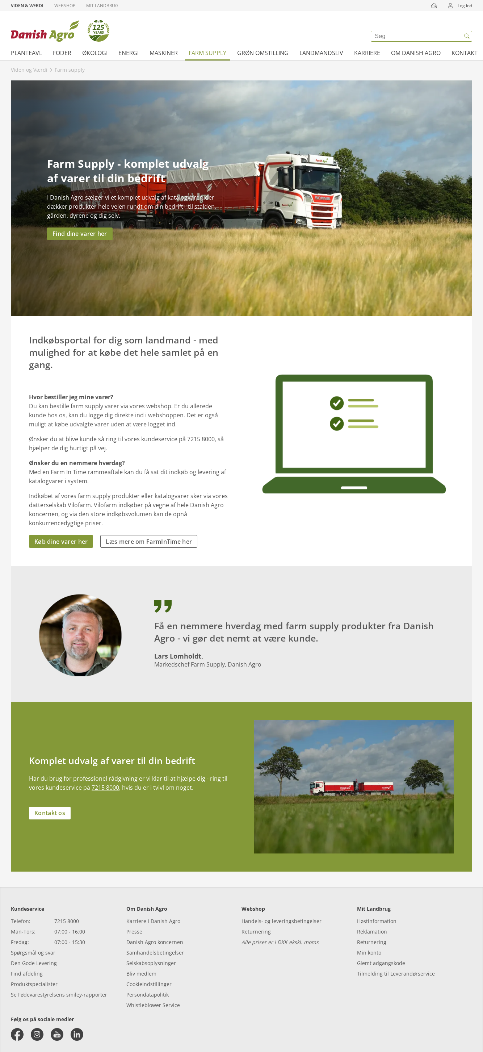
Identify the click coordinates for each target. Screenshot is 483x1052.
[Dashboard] (60, 30)
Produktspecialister (34, 984)
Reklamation (372, 931)
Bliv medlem (141, 973)
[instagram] (37, 1034)
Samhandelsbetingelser (155, 952)
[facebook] (17, 1034)
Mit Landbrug (102, 6)
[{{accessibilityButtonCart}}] (434, 5)
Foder (62, 53)
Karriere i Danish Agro (153, 921)
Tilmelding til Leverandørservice (396, 973)
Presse (134, 931)
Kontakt (465, 53)
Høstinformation (376, 921)
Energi (128, 53)
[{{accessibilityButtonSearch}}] (466, 36)
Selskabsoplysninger (151, 963)
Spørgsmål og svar (33, 952)
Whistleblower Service (153, 1005)
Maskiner (164, 53)
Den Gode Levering (34, 963)
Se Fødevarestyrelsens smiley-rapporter (59, 994)
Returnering (256, 931)
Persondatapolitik (147, 994)
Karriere (367, 53)
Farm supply (207, 53)
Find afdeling (27, 973)
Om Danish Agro (416, 53)
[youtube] (57, 1034)
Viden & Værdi (27, 6)
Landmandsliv (321, 53)
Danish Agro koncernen (154, 942)
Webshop (64, 6)
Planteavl (26, 53)
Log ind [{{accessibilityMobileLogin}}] (457, 5)
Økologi (95, 53)
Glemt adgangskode (381, 963)
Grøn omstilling (263, 53)
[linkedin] (77, 1034)
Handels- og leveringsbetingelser (282, 921)
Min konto (369, 952)
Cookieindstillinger (149, 984)
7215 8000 (105, 788)
